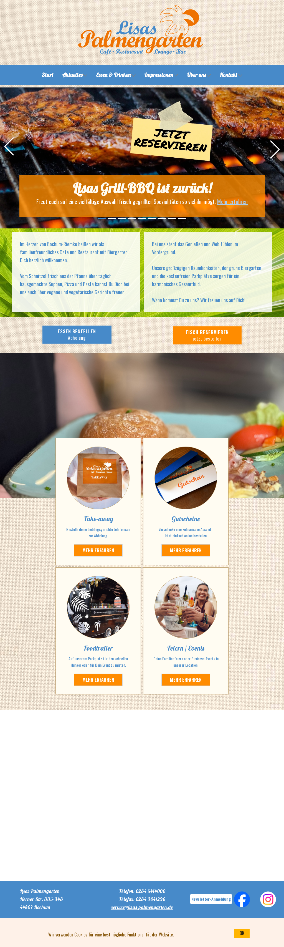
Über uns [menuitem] (196, 74)
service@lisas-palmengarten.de (142, 907)
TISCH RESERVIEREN (207, 335)
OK (242, 933)
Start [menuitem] (48, 74)
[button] (9, 146)
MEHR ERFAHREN (186, 550)
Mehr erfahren (232, 201)
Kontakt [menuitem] (228, 74)
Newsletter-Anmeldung (211, 899)
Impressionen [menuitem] (158, 74)
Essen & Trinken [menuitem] (113, 74)
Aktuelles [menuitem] (72, 74)
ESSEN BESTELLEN (77, 334)
